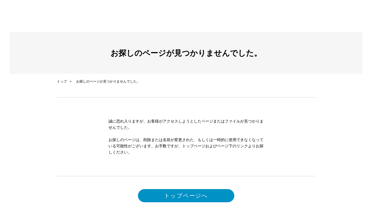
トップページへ (186, 195)
